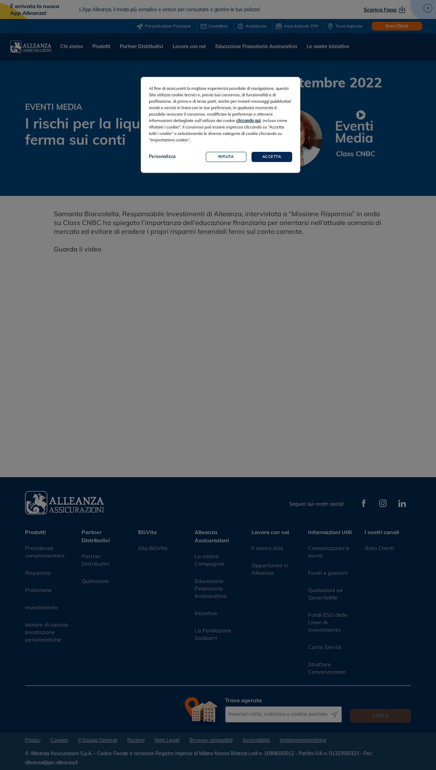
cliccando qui (248, 120)
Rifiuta (226, 156)
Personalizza (162, 156)
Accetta (271, 156)
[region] (220, 125)
